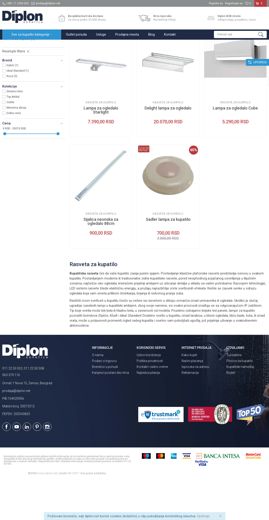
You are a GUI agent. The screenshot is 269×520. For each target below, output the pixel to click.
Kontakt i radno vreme (152, 406)
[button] (240, 34)
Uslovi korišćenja (149, 394)
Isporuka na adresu (195, 406)
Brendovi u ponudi (105, 406)
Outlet (10, 141)
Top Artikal (13, 136)
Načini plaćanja (192, 400)
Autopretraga (157, 53)
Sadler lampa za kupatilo (168, 259)
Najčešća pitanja (148, 412)
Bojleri (230, 412)
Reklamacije (190, 412)
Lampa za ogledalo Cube (235, 148)
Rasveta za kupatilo (18, 78)
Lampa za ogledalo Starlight (101, 150)
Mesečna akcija (16, 147)
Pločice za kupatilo (239, 400)
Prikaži (218, 53)
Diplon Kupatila (12, 44)
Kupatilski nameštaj (240, 406)
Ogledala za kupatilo (62, 44)
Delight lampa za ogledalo (168, 148)
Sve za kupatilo (36, 44)
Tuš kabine (234, 394)
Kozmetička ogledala (19, 73)
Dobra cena (14, 152)
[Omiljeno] (248, 3)
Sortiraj (176, 53)
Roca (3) (12, 115)
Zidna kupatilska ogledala (23, 67)
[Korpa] (260, 5)
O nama (97, 394)
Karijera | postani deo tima (110, 412)
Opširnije (203, 516)
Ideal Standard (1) (18, 110)
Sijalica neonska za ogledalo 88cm (100, 261)
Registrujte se (234, 3)
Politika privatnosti (150, 400)
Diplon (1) (12, 105)
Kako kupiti (189, 394)
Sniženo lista (15, 131)
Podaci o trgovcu (104, 400)
